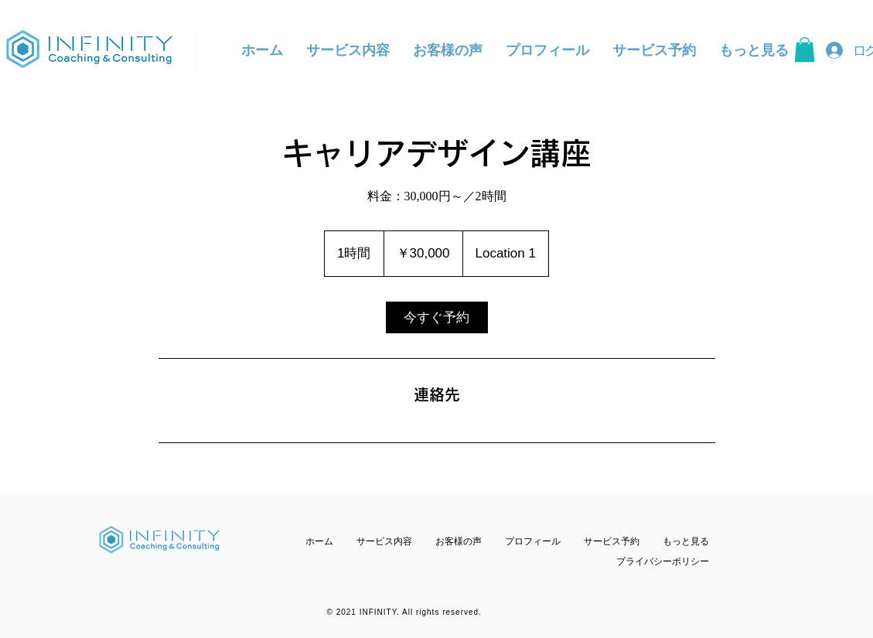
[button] (804, 49)
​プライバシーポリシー (662, 561)
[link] (437, 317)
